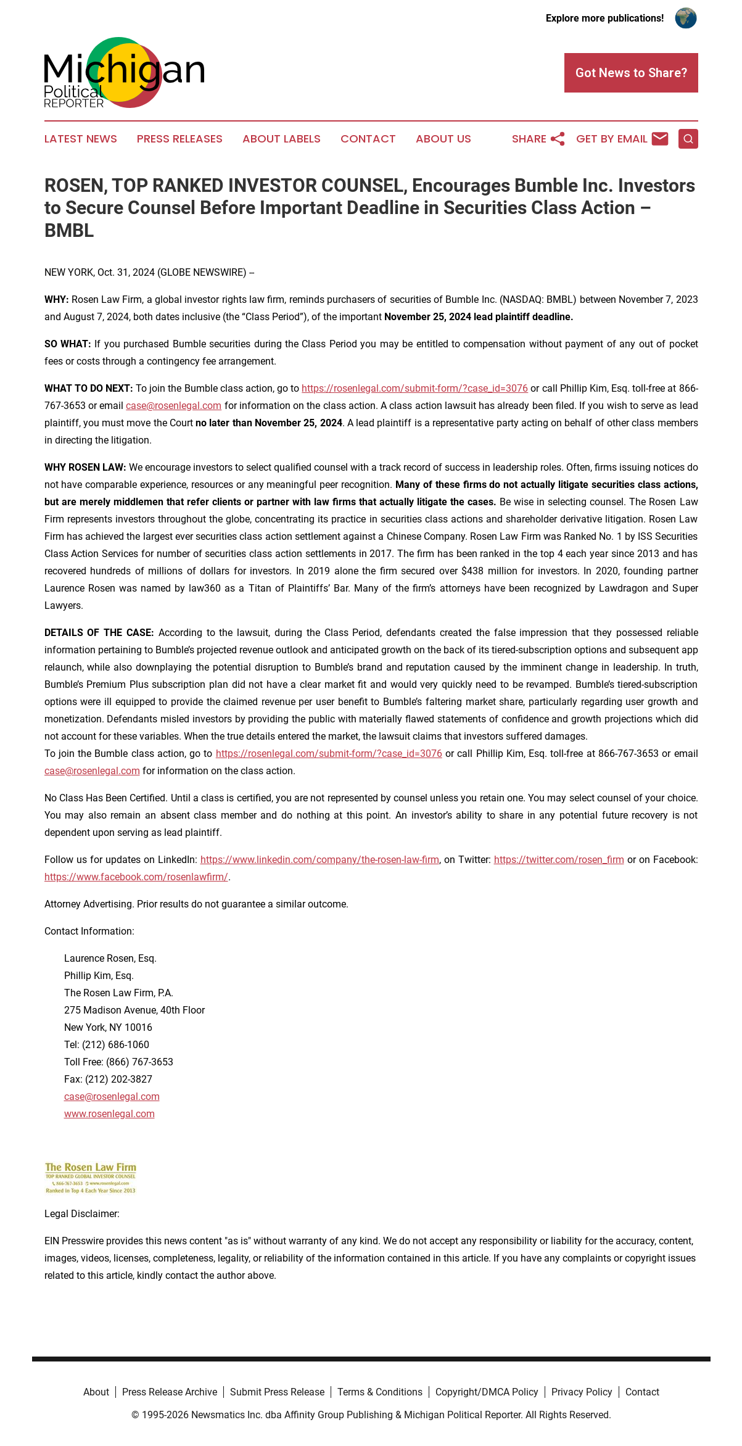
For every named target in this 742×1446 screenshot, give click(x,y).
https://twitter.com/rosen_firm (559, 860)
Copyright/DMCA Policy (486, 1392)
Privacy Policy (581, 1392)
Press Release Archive (169, 1392)
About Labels (281, 139)
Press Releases (180, 139)
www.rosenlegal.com (109, 1114)
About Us (443, 139)
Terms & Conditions (380, 1392)
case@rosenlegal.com (173, 405)
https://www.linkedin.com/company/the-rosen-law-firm (319, 860)
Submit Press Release (277, 1392)
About (96, 1392)
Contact (368, 139)
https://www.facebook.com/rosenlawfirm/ (136, 877)
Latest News (80, 139)
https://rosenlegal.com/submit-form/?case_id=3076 (415, 388)
